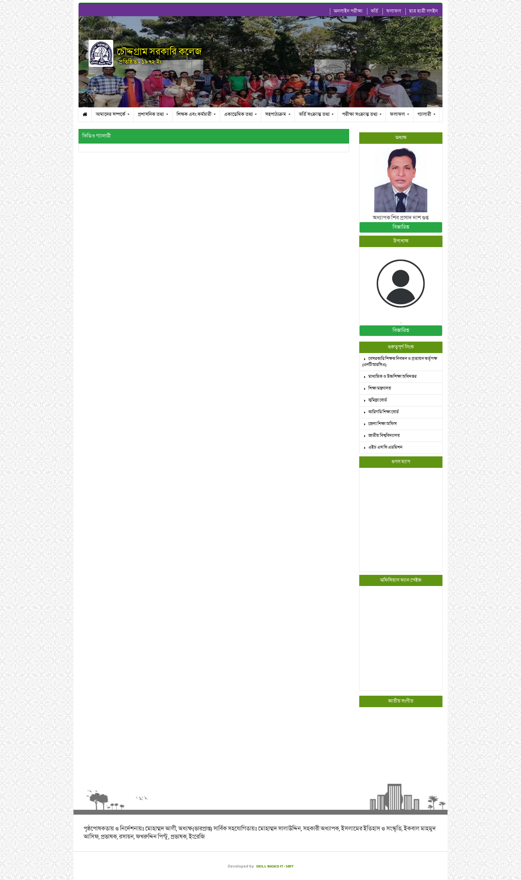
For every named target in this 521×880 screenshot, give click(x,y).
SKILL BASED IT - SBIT (275, 866)
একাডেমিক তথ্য (239, 114)
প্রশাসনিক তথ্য (151, 114)
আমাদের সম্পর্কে (111, 114)
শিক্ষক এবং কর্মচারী (195, 114)
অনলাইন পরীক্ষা (348, 11)
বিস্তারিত (401, 227)
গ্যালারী (425, 114)
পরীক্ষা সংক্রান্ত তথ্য (360, 114)
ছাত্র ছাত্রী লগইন (423, 11)
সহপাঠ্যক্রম (276, 114)
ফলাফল (393, 11)
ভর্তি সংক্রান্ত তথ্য (315, 114)
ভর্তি (374, 11)
